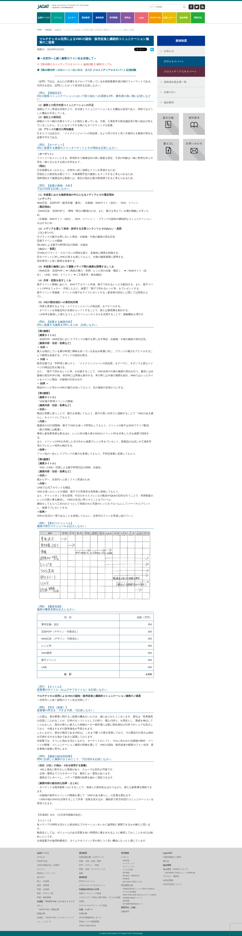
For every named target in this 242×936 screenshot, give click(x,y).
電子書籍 (126, 873)
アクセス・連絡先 (171, 876)
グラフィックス (128, 866)
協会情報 (184, 17)
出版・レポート (86, 909)
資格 (81, 873)
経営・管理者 (43, 885)
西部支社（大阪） (129, 907)
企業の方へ (170, 92)
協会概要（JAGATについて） (176, 869)
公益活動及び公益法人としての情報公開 (180, 873)
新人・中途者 (43, 881)
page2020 (167, 853)
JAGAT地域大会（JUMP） (49, 865)
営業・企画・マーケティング (92, 869)
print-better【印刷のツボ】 (133, 882)
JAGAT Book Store (87, 925)
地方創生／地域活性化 (131, 876)
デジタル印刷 (128, 870)
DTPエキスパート (174, 61)
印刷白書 (83, 913)
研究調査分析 (127, 885)
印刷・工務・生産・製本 (90, 861)
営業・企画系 (43, 889)
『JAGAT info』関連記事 (48, 909)
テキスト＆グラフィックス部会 (93, 905)
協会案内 (169, 102)
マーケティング (128, 863)
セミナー (72, 17)
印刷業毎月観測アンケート (133, 898)
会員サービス (44, 17)
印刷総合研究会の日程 (89, 889)
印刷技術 (126, 879)
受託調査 (126, 901)
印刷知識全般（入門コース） (92, 857)
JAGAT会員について (172, 884)
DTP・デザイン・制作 (89, 865)
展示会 (166, 861)
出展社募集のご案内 (172, 857)
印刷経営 (126, 860)
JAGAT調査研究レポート (90, 917)
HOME (39, 30)
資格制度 (100, 17)
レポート (125, 857)
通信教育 (86, 17)
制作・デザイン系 (45, 893)
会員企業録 (168, 880)
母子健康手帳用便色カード (133, 904)
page (141, 17)
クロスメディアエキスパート (180, 71)
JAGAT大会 (42, 861)
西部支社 (198, 17)
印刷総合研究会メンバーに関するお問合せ (139, 889)
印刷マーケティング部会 (90, 893)
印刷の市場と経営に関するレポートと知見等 (139, 895)
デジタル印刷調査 (129, 892)
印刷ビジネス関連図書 (89, 921)
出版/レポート (169, 17)
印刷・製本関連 (44, 897)
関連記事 (41, 913)
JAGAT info (155, 17)
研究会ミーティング (46, 873)
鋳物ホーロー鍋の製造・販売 (86, 70)
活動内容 (125, 911)
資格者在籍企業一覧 (175, 81)
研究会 (128, 17)
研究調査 (114, 17)
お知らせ (58, 30)
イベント (58, 17)
